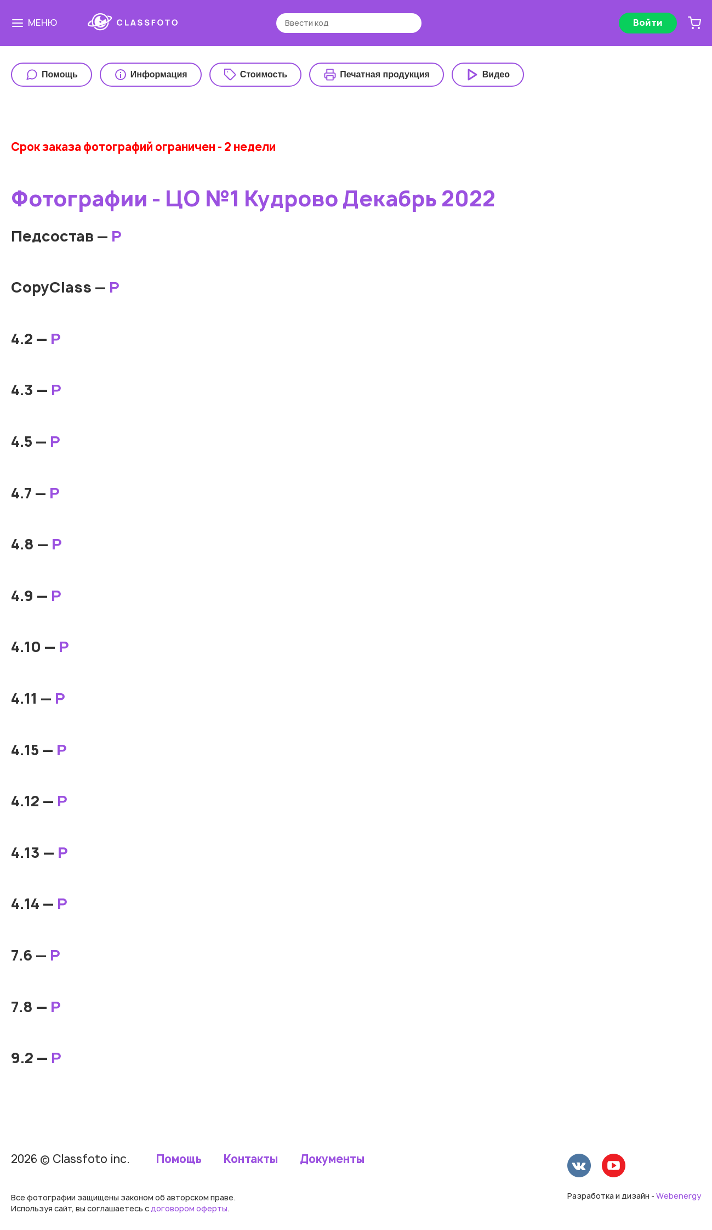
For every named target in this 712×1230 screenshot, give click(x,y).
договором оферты (189, 1208)
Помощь (179, 1159)
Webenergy (678, 1195)
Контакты (251, 1159)
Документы (332, 1159)
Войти (648, 22)
